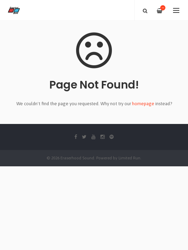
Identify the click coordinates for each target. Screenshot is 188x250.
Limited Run (129, 158)
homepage (143, 103)
